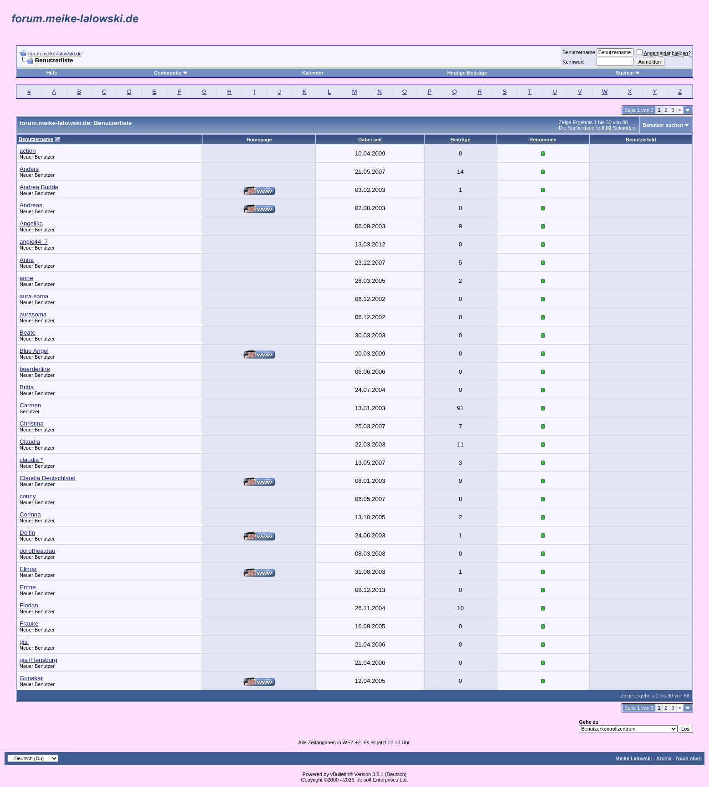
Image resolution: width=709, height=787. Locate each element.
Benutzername (578, 52)
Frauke (29, 623)
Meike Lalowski (633, 758)
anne (26, 278)
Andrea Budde (39, 187)
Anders (29, 168)
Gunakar (31, 678)
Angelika (31, 223)
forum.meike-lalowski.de (55, 53)
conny (28, 496)
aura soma (34, 296)
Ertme (28, 587)
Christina (32, 423)
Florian (29, 605)
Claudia (30, 441)
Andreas (31, 205)
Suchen (628, 72)
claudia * (31, 459)
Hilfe (51, 72)
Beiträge (461, 139)
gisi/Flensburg (38, 660)
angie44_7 (34, 241)
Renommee (542, 139)
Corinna (30, 514)
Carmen (30, 405)
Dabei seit (370, 139)
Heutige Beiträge (467, 72)
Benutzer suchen (663, 125)
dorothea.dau (38, 550)
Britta (27, 387)
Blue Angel (34, 350)
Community (171, 72)
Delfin (27, 532)
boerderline (35, 369)
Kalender (313, 72)
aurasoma (33, 314)
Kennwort (572, 62)
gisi (24, 641)
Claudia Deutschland (48, 478)
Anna (27, 259)
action (28, 150)
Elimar (28, 569)
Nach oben (689, 758)
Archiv (664, 758)
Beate (27, 332)
